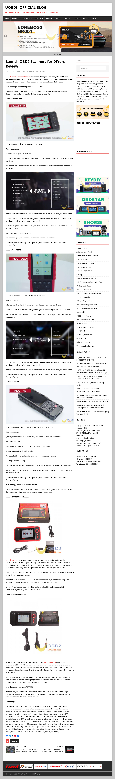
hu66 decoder (81, 435)
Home (7, 19)
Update (38, 19)
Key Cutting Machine (83, 297)
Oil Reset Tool (81, 323)
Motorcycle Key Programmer (87, 308)
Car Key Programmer (84, 271)
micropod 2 (80, 438)
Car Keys (79, 274)
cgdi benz (79, 443)
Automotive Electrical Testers (87, 256)
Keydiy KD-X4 (81, 425)
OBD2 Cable (80, 312)
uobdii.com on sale (83, 342)
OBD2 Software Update (85, 320)
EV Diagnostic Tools (83, 286)
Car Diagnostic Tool (83, 267)
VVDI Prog (80, 430)
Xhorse (85, 19)
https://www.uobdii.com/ (92, 461)
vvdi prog (79, 441)
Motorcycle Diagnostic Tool (86, 305)
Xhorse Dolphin (85, 445)
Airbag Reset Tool (83, 248)
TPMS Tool (80, 331)
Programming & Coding (85, 327)
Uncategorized (81, 338)
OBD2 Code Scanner (38, 71)
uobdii (25, 71)
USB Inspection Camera (85, 346)
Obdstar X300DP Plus (92, 430)
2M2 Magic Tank (95, 443)
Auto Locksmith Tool (84, 252)
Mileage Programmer (84, 301)
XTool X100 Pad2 (82, 433)
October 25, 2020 (14, 71)
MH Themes (36, 774)
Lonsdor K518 (81, 428)
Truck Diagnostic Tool (84, 335)
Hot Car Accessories (83, 290)
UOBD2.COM (87, 459)
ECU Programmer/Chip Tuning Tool (89, 282)
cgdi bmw (87, 441)
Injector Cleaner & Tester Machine (89, 293)
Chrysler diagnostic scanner (86, 278)
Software (26, 19)
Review (14, 19)
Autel (58, 19)
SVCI (78, 445)
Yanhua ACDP (94, 433)
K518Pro (49, 19)
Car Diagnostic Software (85, 263)
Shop (94, 19)
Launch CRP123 (11, 560)
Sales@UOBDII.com (89, 456)
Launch (77, 19)
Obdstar (67, 19)
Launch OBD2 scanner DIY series (18, 77)
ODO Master (96, 445)
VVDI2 (89, 425)
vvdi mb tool (89, 438)
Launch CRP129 (50, 662)
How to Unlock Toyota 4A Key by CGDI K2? (92, 401)
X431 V (86, 443)
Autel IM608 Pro (97, 425)
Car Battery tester (83, 259)
